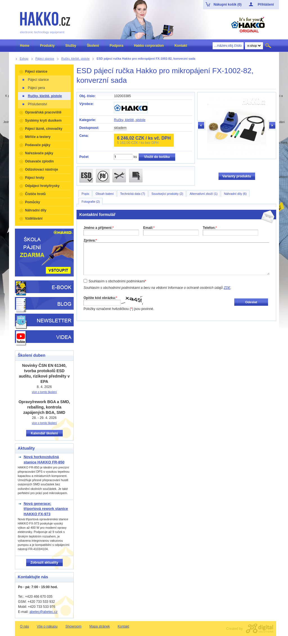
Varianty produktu (236, 176)
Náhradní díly (35, 210)
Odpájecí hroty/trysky (42, 186)
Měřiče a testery (38, 137)
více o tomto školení (44, 392)
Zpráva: (90, 240)
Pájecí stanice (36, 71)
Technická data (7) (132, 193)
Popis (85, 193)
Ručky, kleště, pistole (129, 120)
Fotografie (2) (91, 201)
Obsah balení (105, 193)
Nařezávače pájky (39, 153)
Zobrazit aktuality (44, 562)
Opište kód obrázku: (100, 298)
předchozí (201, 125)
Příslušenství (34, 104)
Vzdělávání (33, 218)
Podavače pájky (37, 145)
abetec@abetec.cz (44, 612)
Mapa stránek (99, 626)
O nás (24, 626)
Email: (149, 228)
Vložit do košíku (157, 157)
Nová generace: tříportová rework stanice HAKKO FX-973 (46, 508)
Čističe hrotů (35, 194)
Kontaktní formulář (97, 214)
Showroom (73, 626)
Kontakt (123, 626)
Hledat (269, 45)
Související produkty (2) (167, 193)
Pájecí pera (33, 88)
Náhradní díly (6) (235, 193)
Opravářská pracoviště (43, 112)
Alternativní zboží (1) (203, 193)
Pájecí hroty (34, 178)
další (272, 125)
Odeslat (251, 302)
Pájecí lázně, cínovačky (43, 129)
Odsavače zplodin (39, 161)
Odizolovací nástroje (41, 169)
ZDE (227, 288)
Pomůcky (32, 202)
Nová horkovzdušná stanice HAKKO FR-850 (44, 459)
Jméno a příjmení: (99, 228)
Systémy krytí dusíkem (43, 120)
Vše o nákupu (47, 626)
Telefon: (210, 228)
